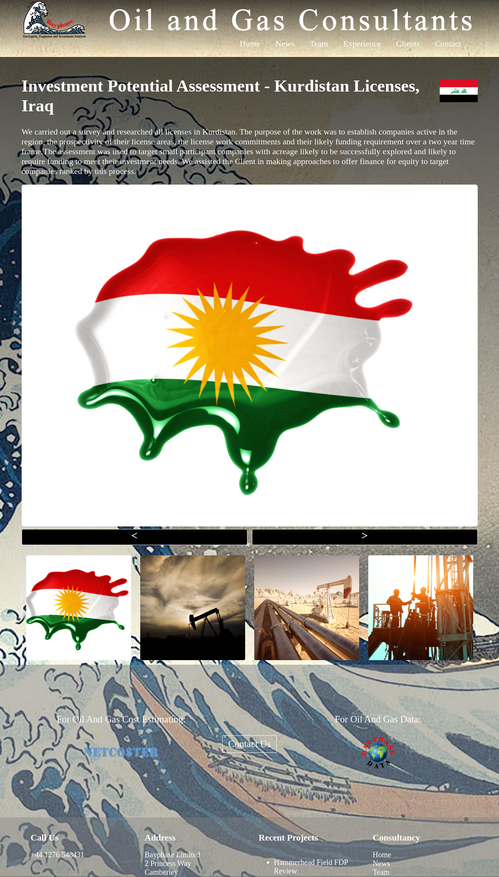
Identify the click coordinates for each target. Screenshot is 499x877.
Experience (362, 43)
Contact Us (249, 744)
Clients (408, 43)
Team (319, 43)
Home (250, 43)
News (285, 43)
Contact (448, 43)
